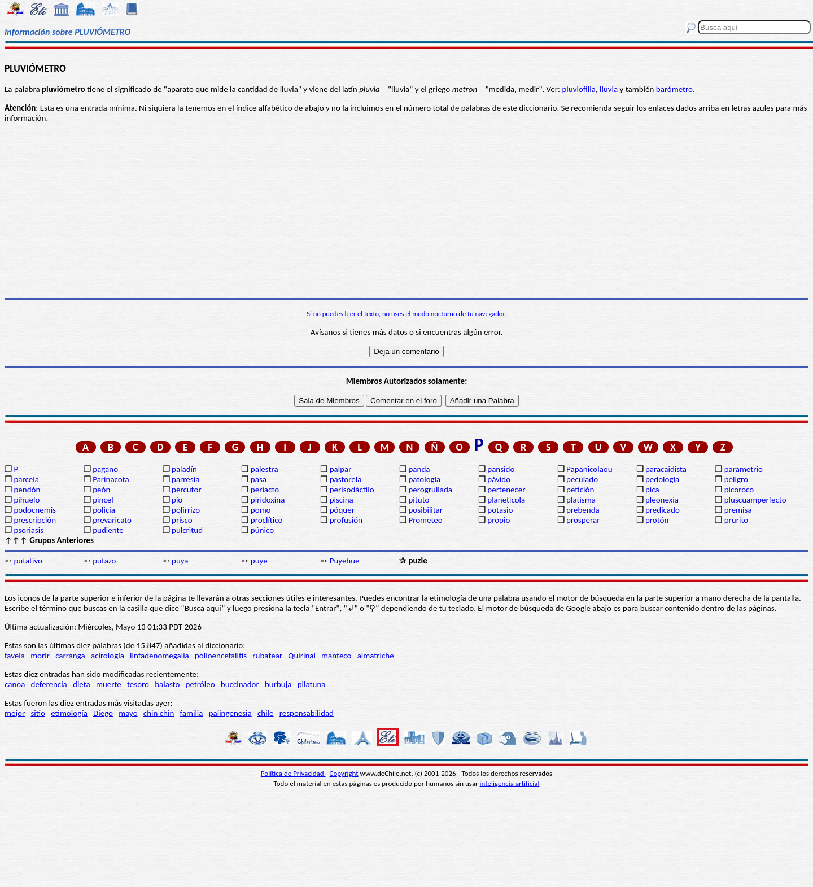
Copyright (344, 773)
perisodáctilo (352, 489)
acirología (107, 655)
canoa (15, 684)
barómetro (674, 89)
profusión (346, 520)
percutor (187, 489)
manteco (336, 655)
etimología (69, 713)
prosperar (583, 520)
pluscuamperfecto (755, 500)
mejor (15, 713)
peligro (736, 479)
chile (265, 713)
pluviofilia (578, 89)
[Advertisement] (406, 211)
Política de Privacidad (293, 773)
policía (104, 510)
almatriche (375, 655)
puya (180, 561)
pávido (498, 479)
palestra (264, 469)
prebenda (583, 510)
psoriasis (28, 530)
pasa (258, 479)
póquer (342, 510)
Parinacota (111, 479)
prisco (182, 520)
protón (656, 520)
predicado (662, 510)
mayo (128, 713)
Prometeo (425, 520)
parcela (26, 479)
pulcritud (187, 530)
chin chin (158, 713)
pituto (418, 500)
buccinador (240, 684)
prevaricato (112, 520)
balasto (167, 684)
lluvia (609, 89)
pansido (500, 469)
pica (652, 489)
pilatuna (312, 684)
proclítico (267, 520)
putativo (28, 561)
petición (580, 489)
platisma (581, 500)
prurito (736, 520)
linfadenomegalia (159, 655)
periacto (265, 489)
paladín (184, 469)
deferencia (49, 684)
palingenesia (230, 713)
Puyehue (345, 561)
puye (259, 561)
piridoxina (268, 500)
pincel (103, 500)
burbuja (278, 684)
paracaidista (666, 469)
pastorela (346, 479)
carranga (70, 655)
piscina (341, 500)
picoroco (739, 489)
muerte (108, 684)
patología (424, 479)
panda (419, 469)
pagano (105, 469)
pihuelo (27, 500)
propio (498, 520)
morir (40, 655)
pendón (27, 489)
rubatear (267, 655)
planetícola (506, 500)
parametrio (743, 469)
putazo (104, 561)
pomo (261, 510)
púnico (262, 530)
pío (177, 500)
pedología (662, 479)
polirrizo (186, 510)
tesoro (138, 684)
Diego (103, 713)
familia (191, 713)
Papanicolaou (589, 469)
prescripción (35, 520)
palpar (341, 469)
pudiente (108, 530)
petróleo (200, 684)
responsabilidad (306, 713)
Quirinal (302, 655)
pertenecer (506, 489)
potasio (500, 510)
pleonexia (662, 500)
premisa (738, 510)
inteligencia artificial (510, 783)
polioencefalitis (221, 655)
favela (15, 655)
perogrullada (430, 489)
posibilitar (425, 510)
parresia (185, 479)
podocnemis (35, 510)
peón (101, 489)
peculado (582, 479)
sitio (37, 713)
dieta (81, 684)
